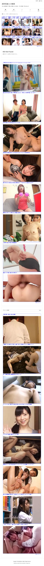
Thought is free (28, 563)
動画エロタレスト (39, 46)
